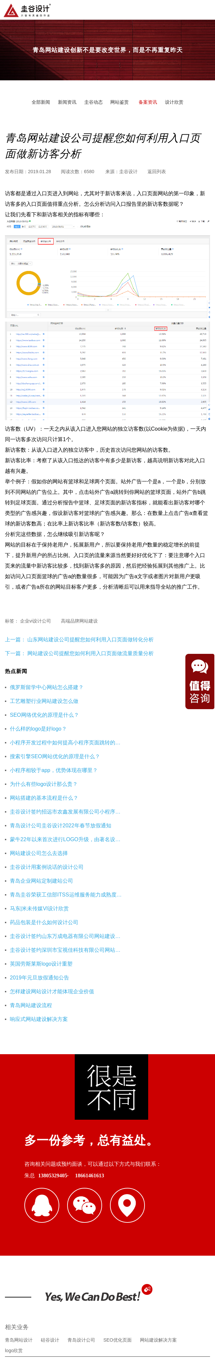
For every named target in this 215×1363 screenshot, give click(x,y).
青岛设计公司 (81, 1172)
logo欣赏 (14, 1182)
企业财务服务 (162, 1214)
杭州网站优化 (126, 1214)
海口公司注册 (19, 1224)
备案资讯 (148, 102)
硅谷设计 (50, 1172)
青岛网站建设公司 (23, 1214)
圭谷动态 (93, 102)
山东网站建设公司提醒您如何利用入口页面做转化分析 (90, 639)
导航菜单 (204, 9)
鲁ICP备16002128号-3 (165, 1325)
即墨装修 (59, 1214)
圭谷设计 (128, 171)
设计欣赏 (174, 102)
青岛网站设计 (19, 1172)
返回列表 (157, 171)
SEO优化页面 (117, 1172)
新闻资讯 (67, 102)
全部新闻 (41, 102)
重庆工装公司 (90, 1214)
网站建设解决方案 (158, 1172)
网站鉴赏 (119, 102)
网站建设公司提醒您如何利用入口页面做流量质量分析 (90, 653)
